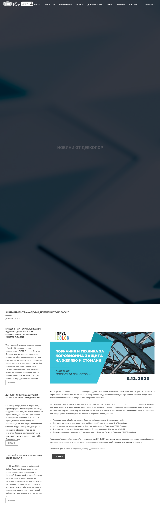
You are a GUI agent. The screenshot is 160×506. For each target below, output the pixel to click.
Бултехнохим (132, 404)
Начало (37, 4)
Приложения (65, 4)
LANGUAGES (149, 4)
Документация (95, 4)
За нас (109, 4)
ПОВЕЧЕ (11, 382)
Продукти (50, 4)
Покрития (120, 404)
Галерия (59, 456)
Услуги (79, 4)
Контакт (133, 4)
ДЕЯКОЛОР (76, 391)
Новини (121, 4)
